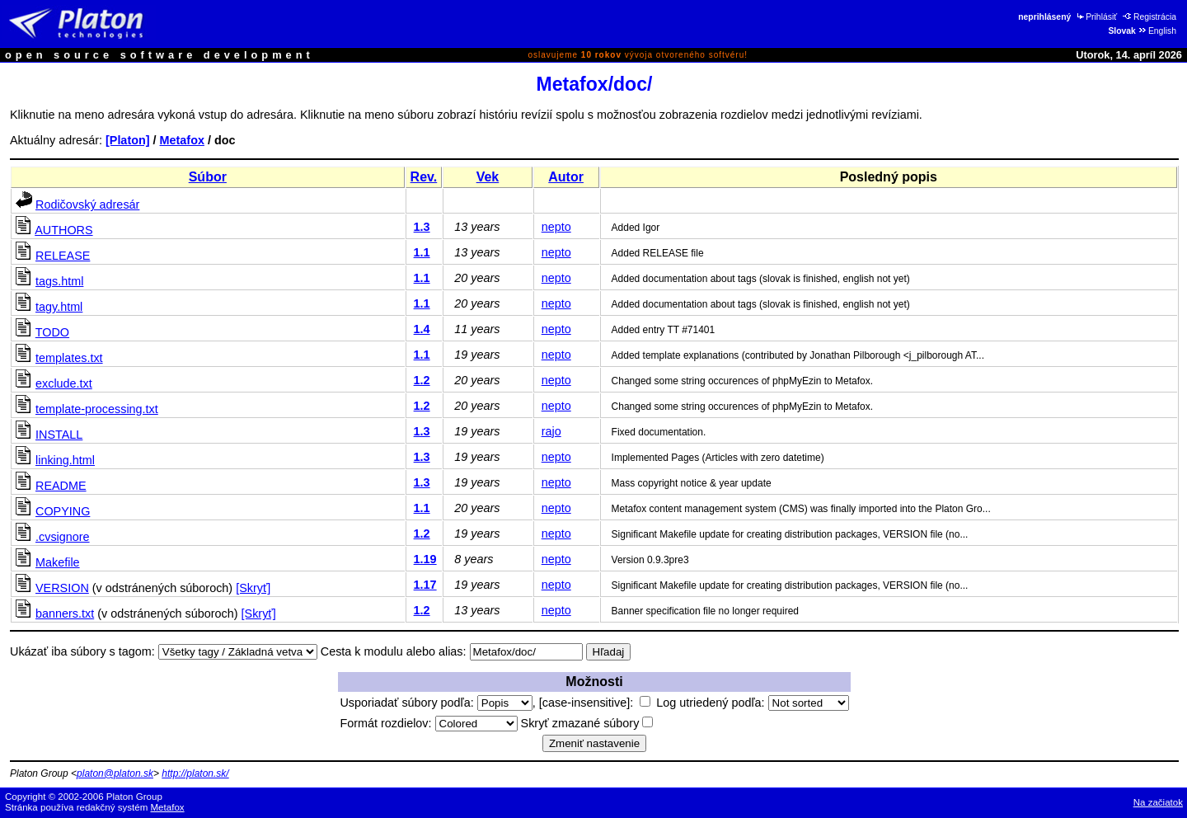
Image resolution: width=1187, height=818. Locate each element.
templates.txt (69, 357)
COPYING (62, 511)
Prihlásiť (1096, 16)
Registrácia (1149, 16)
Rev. (424, 177)
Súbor (208, 177)
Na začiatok (1158, 802)
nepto (556, 226)
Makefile (57, 562)
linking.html (65, 460)
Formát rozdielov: (428, 723)
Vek (488, 177)
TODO (52, 332)
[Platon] (128, 140)
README (61, 485)
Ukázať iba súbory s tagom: (82, 651)
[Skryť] (253, 588)
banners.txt (64, 613)
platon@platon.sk (115, 773)
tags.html (59, 281)
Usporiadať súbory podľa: (436, 702)
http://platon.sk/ (195, 773)
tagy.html (58, 306)
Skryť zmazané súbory (587, 723)
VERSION (62, 588)
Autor (566, 177)
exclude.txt (63, 383)
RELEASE (62, 255)
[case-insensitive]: (594, 702)
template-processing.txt (96, 409)
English (1157, 30)
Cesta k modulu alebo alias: (394, 651)
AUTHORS (63, 230)
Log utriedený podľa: (752, 702)
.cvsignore (62, 536)
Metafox (182, 140)
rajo (551, 431)
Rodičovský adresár (87, 204)
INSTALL (58, 434)
